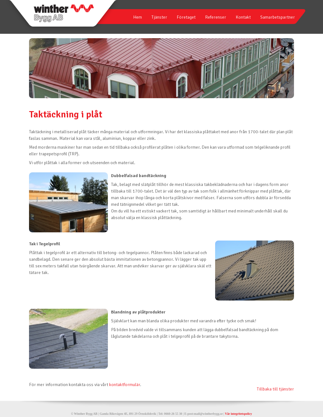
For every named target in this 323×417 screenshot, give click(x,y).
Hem (137, 17)
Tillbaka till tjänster (275, 389)
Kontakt (243, 17)
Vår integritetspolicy (238, 413)
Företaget (186, 17)
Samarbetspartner (277, 17)
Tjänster (159, 17)
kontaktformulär (124, 384)
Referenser (215, 17)
